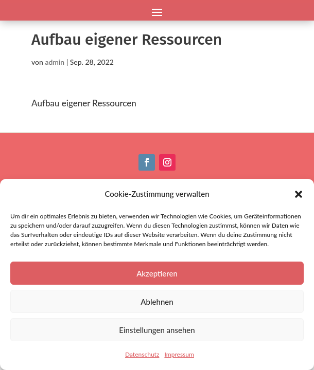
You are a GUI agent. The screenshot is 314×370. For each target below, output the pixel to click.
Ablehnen (157, 301)
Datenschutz (142, 354)
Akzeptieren (157, 273)
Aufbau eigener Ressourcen (83, 103)
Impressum (179, 354)
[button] (298, 194)
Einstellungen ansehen (157, 330)
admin (54, 62)
